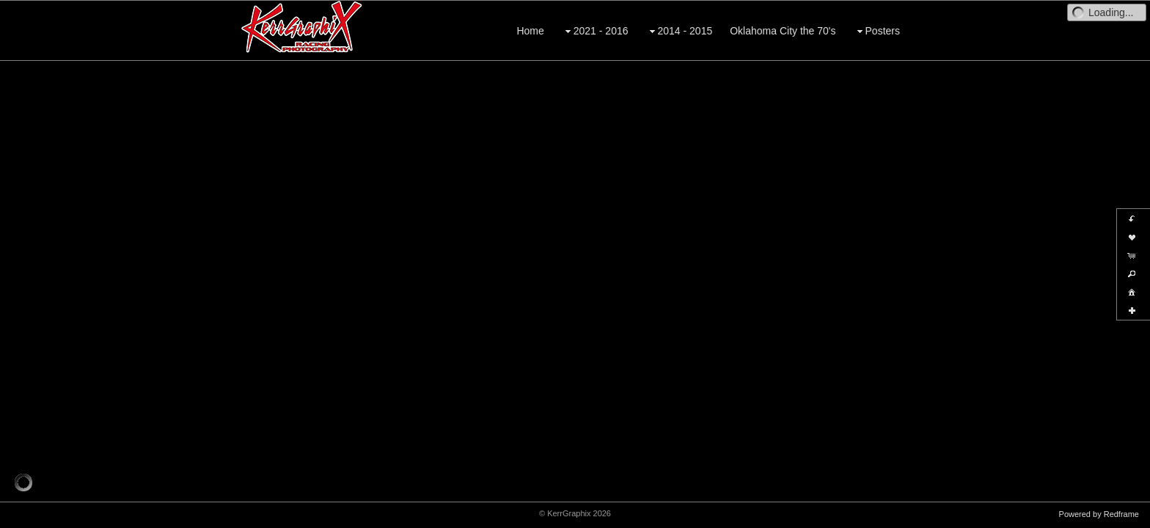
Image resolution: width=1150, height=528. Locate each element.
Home (529, 31)
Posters (877, 31)
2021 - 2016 (595, 31)
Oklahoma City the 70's (782, 31)
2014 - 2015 (679, 31)
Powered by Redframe (1099, 514)
